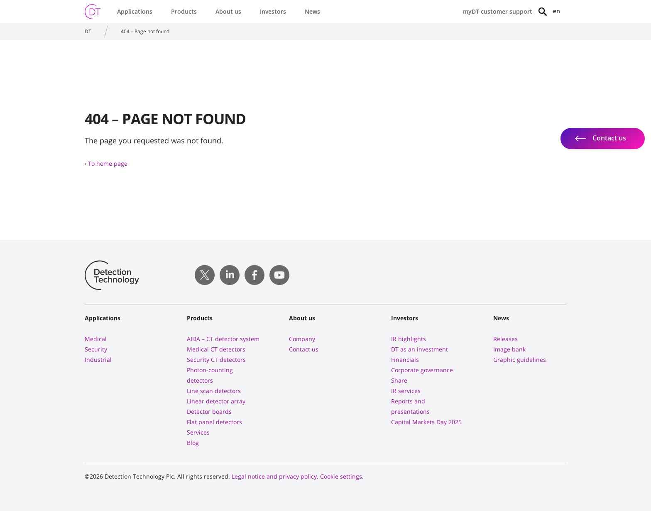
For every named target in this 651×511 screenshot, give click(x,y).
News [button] (312, 11)
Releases (505, 339)
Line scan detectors (214, 391)
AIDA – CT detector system (223, 339)
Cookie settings (341, 476)
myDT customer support (497, 11)
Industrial (98, 360)
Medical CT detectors (216, 349)
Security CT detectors (216, 360)
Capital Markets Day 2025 (426, 422)
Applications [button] (134, 11)
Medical (96, 339)
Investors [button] (273, 11)
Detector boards (209, 411)
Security (96, 349)
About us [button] (228, 11)
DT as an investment (419, 349)
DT (88, 31)
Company (302, 339)
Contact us (303, 349)
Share (399, 380)
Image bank (509, 349)
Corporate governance (422, 370)
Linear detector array (216, 401)
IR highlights (408, 339)
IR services (406, 391)
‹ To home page (106, 163)
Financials (405, 360)
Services (198, 432)
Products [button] (184, 11)
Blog (193, 443)
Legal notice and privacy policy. (275, 476)
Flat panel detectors (214, 422)
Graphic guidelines (519, 360)
